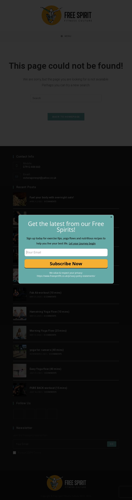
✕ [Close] (111, 217)
